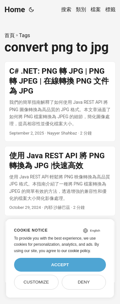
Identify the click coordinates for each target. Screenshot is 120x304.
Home (14, 9)
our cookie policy (75, 251)
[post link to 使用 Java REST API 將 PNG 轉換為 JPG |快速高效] (60, 181)
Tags (24, 35)
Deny (84, 282)
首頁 (9, 35)
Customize (36, 282)
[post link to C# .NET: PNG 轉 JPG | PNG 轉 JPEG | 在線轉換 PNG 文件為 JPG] (60, 101)
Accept (60, 264)
